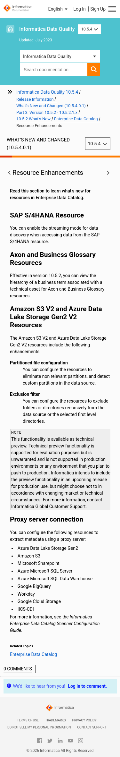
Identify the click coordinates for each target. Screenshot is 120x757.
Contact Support (91, 727)
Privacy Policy (84, 720)
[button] (58, 9)
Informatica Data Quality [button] (47, 56)
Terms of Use (28, 720)
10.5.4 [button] (89, 29)
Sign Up (98, 9)
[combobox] (53, 69)
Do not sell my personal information (39, 727)
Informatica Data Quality (47, 29)
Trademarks (55, 720)
